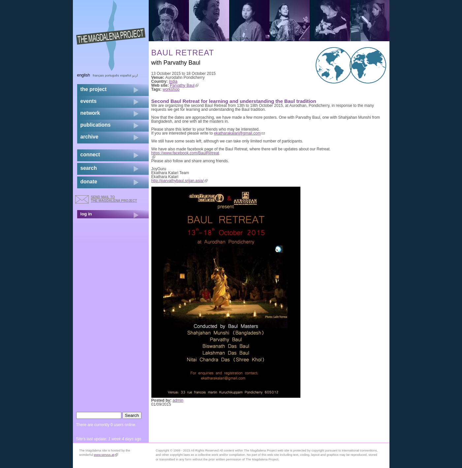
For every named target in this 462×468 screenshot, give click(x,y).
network (90, 113)
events (88, 101)
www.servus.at (106, 454)
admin (177, 400)
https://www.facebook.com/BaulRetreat (185, 155)
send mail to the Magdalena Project (114, 198)
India (173, 81)
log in (86, 213)
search (88, 168)
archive (89, 137)
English (83, 75)
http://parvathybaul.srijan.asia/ (179, 180)
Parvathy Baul (184, 85)
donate (88, 181)
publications (95, 125)
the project (93, 89)
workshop (171, 89)
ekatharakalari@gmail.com (239, 133)
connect (90, 154)
